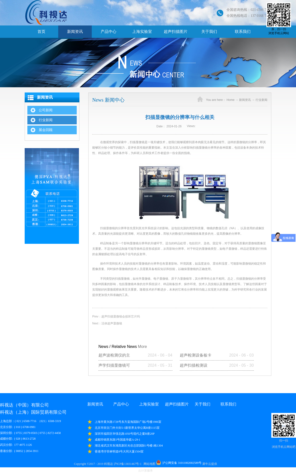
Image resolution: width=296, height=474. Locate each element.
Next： (107, 323)
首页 (41, 31)
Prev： (116, 316)
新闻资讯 (245, 100)
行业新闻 (261, 100)
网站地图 (148, 464)
